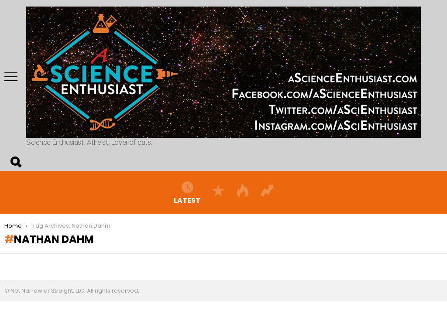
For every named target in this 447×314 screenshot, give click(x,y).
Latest (187, 192)
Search (15, 162)
